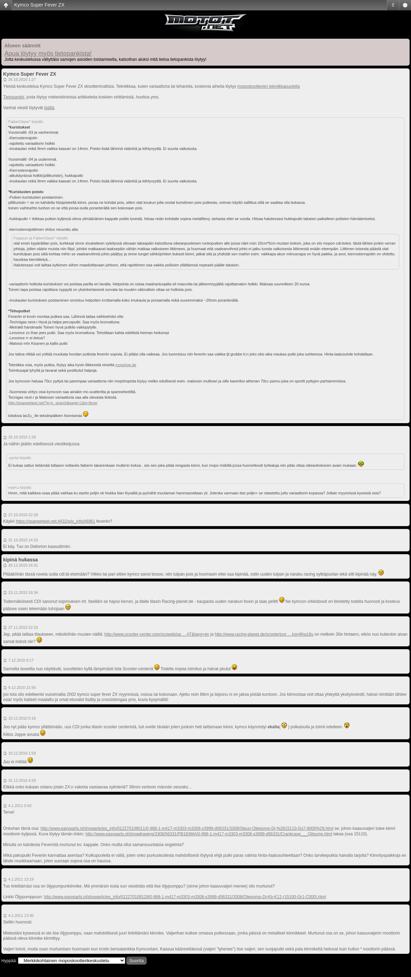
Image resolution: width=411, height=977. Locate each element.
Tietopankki (13, 97)
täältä (49, 107)
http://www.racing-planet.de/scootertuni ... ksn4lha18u (264, 634)
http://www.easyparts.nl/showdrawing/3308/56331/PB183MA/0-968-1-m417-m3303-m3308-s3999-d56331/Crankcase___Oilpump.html (208, 834)
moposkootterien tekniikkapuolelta (268, 86)
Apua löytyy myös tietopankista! (48, 53)
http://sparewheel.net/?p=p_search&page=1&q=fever (53, 403)
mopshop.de (125, 365)
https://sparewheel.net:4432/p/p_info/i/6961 (55, 521)
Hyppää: (9, 960)
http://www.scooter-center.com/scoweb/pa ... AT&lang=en (156, 634)
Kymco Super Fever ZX (39, 5)
